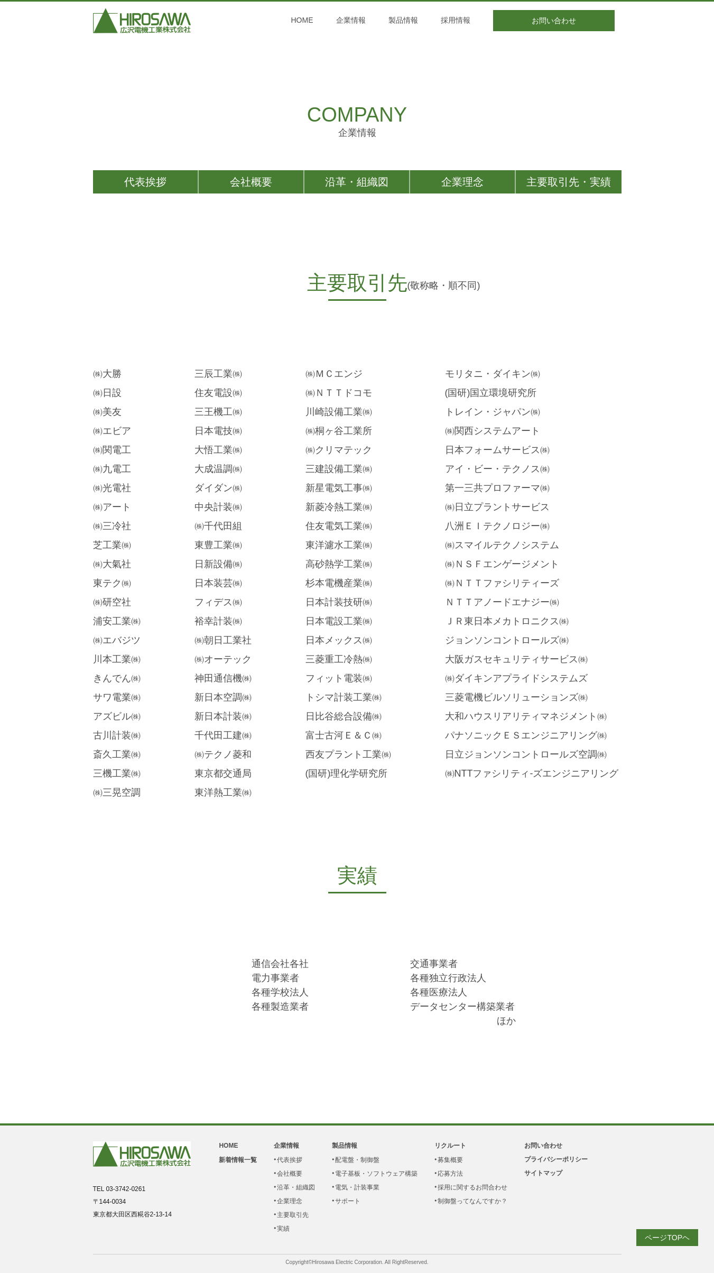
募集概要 (450, 1160)
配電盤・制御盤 (357, 1160)
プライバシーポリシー (556, 1159)
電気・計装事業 (357, 1187)
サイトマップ (543, 1173)
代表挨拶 (145, 182)
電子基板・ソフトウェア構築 (376, 1173)
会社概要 (251, 182)
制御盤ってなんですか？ (472, 1201)
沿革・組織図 (356, 182)
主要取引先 (293, 1215)
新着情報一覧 (238, 1160)
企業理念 (462, 182)
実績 (283, 1228)
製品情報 (403, 20)
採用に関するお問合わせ (472, 1187)
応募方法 (450, 1173)
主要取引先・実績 (568, 182)
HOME (302, 20)
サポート (347, 1201)
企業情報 (351, 20)
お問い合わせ (554, 20)
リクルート (450, 1145)
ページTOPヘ (667, 1237)
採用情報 (455, 20)
